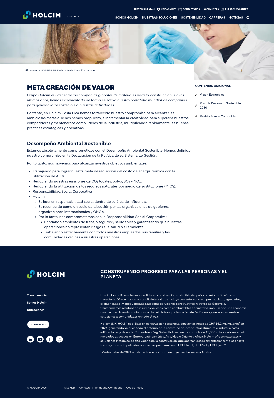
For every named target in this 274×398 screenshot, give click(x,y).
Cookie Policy (134, 387)
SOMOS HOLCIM (126, 17)
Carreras (217, 17)
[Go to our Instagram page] (60, 339)
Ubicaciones (168, 9)
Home (33, 70)
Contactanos (191, 9)
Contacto (38, 324)
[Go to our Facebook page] (50, 339)
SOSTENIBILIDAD (193, 17)
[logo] (42, 15)
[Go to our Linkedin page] (31, 339)
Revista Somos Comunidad (218, 116)
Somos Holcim (37, 302)
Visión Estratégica (212, 94)
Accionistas (211, 9)
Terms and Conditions (108, 387)
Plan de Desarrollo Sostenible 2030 (220, 105)
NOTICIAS (236, 17)
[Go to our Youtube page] (41, 339)
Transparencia (37, 295)
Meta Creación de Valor (81, 70)
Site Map (69, 387)
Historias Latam (144, 9)
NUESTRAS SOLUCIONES (160, 17)
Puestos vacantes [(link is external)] (236, 9)
